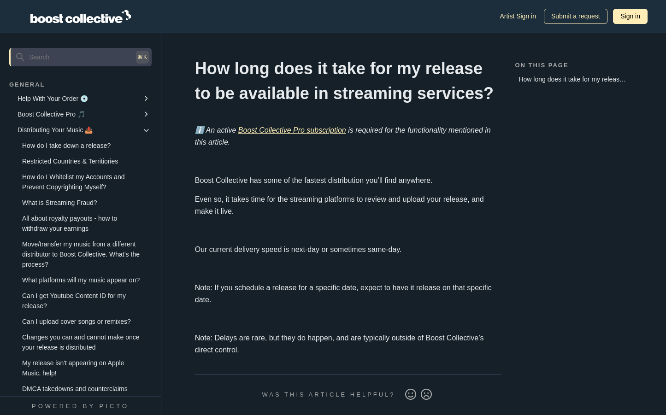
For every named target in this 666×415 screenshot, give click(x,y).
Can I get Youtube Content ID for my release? (74, 301)
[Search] (80, 57)
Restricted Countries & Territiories (70, 161)
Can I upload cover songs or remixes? (76, 321)
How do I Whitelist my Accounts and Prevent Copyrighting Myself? (73, 182)
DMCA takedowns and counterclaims (75, 388)
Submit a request (575, 16)
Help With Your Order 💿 (53, 98)
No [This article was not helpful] (426, 394)
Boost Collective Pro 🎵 (51, 114)
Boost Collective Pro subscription (292, 130)
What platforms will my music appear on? (81, 280)
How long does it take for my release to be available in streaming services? (572, 81)
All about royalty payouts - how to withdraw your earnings (69, 223)
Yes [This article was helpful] (410, 394)
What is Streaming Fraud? (59, 202)
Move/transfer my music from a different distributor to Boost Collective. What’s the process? (81, 254)
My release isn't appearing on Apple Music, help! (73, 368)
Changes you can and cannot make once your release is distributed (81, 342)
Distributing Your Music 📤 (55, 130)
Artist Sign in (518, 16)
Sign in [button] (630, 16)
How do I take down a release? (66, 145)
